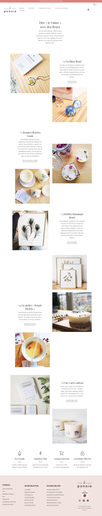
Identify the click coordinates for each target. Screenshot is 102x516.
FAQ (4, 496)
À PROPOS (6, 485)
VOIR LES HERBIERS (72, 242)
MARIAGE (21, 8)
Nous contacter (8, 488)
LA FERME (22, 10)
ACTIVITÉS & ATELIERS (61, 8)
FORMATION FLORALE (45, 8)
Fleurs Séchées (29, 497)
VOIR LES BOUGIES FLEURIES (30, 160)
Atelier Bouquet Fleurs (54, 502)
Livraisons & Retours (9, 502)
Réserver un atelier (30, 324)
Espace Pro (6, 499)
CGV (4, 491)
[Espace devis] (88, 9)
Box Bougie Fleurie (52, 505)
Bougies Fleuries (30, 492)
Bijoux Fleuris (29, 502)
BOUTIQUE (31, 8)
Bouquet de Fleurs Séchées (55, 495)
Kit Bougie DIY (29, 495)
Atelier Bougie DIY (30, 505)
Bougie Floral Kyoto (53, 489)
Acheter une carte (72, 400)
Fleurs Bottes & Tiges (53, 497)
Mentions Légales (8, 494)
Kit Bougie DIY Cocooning (54, 492)
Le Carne (27, 489)
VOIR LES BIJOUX (71, 81)
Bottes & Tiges (29, 500)
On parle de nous (8, 504)
